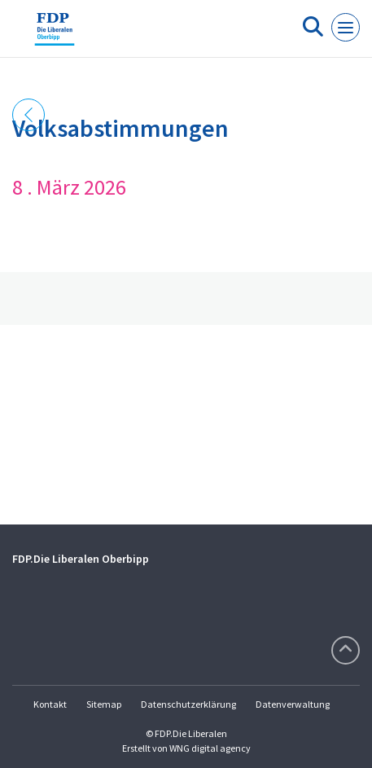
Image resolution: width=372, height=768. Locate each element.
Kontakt (50, 704)
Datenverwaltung (293, 704)
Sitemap (103, 704)
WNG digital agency (210, 748)
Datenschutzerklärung (188, 704)
